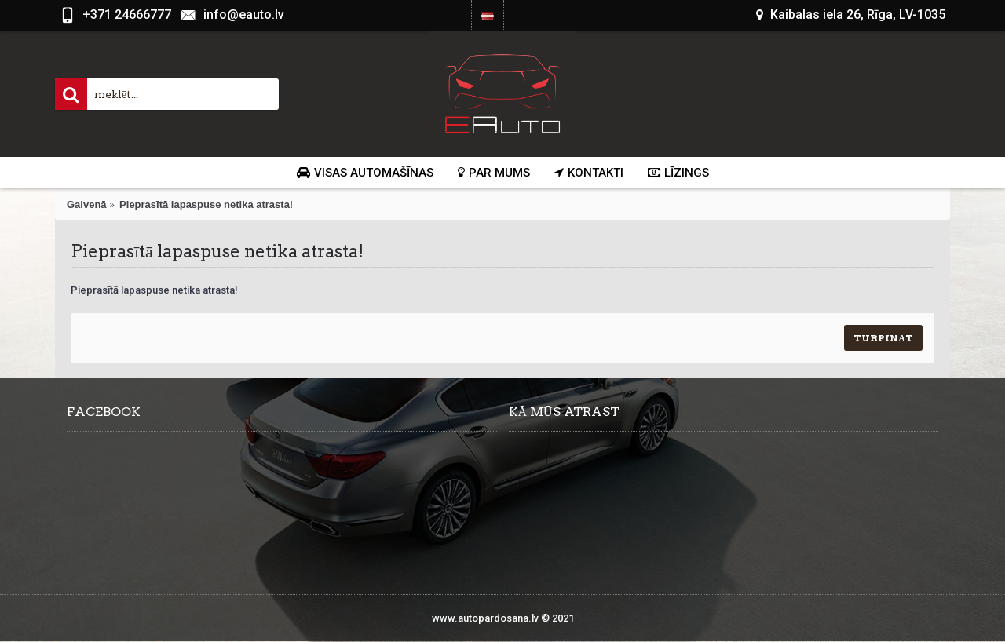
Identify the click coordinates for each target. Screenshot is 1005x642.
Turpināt (883, 338)
